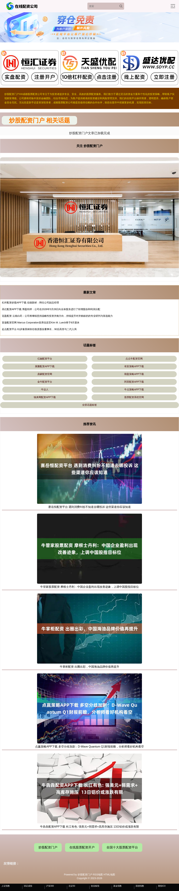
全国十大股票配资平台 (122, 847)
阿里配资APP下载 (134, 381)
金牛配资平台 (44, 381)
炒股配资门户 (47, 847)
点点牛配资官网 (134, 358)
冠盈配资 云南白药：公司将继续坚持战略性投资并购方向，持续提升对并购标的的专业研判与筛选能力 (57, 315)
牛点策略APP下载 (134, 389)
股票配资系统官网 (134, 397)
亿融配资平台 (44, 358)
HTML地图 (109, 874)
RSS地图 (98, 874)
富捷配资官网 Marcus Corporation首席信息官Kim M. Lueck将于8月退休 (40, 322)
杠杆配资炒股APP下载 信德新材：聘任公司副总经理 (30, 302)
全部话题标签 (89, 404)
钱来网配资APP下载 (45, 397)
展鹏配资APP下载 (45, 366)
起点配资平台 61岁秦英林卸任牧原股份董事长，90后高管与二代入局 (39, 329)
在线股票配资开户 (82, 847)
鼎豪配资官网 (44, 374)
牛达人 (44, 389)
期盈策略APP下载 (134, 374)
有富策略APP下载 (134, 366)
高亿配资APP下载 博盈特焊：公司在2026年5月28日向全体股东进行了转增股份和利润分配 (51, 309)
